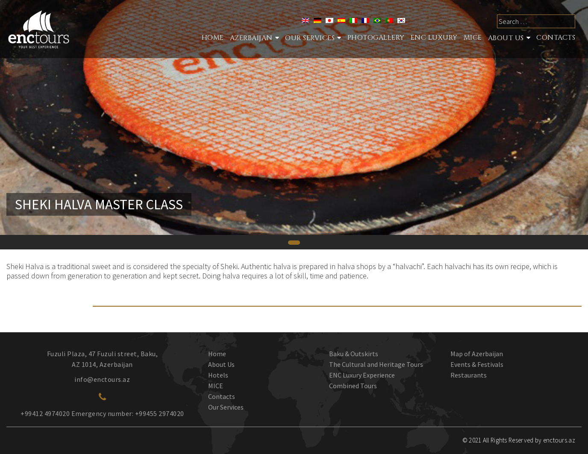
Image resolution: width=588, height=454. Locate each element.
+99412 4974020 (45, 413)
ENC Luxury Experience (362, 375)
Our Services (226, 407)
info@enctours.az (102, 379)
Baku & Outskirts (353, 353)
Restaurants (468, 375)
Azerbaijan (251, 38)
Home (213, 37)
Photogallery (376, 37)
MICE (473, 37)
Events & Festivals (476, 364)
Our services (310, 38)
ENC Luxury (434, 37)
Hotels (218, 375)
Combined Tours (353, 385)
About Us (506, 38)
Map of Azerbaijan (476, 353)
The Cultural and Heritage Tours (376, 364)
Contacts (555, 37)
